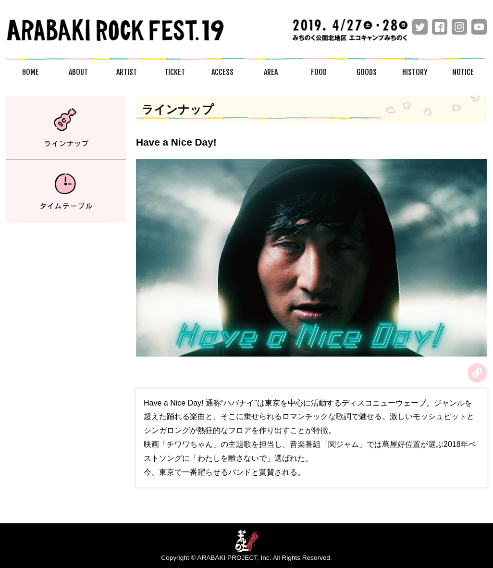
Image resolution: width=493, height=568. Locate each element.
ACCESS (222, 72)
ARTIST (126, 72)
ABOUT (78, 72)
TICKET (174, 72)
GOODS (367, 72)
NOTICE (463, 72)
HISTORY (415, 72)
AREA (271, 72)
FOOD (319, 72)
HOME (30, 72)
